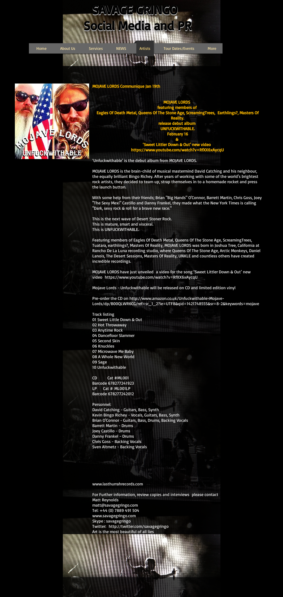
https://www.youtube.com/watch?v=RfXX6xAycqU (177, 149)
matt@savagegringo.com (115, 505)
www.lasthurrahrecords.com (117, 483)
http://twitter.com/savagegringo (139, 526)
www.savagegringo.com (114, 515)
